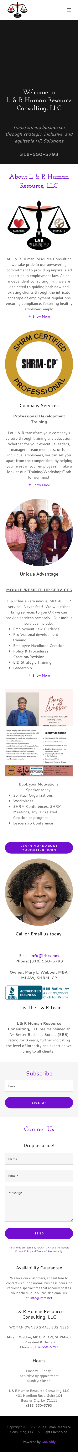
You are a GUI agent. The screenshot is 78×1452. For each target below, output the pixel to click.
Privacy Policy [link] (23, 1251)
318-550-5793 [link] (39, 154)
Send (39, 1233)
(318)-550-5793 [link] (44, 1347)
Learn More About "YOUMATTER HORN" (39, 848)
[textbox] (39, 1086)
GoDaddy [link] (48, 1441)
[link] (17, 10)
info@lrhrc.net (45, 955)
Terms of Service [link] (46, 1251)
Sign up (38, 1103)
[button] (69, 10)
